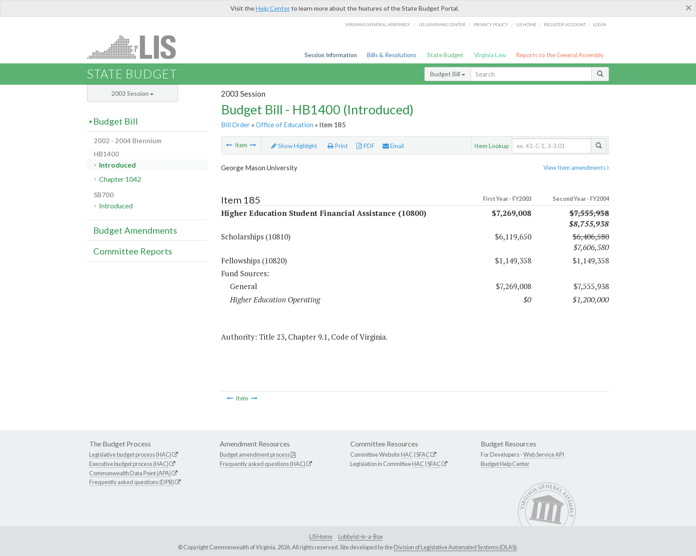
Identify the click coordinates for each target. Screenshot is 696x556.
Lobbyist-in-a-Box (360, 536)
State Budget (445, 55)
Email (393, 145)
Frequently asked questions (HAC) (262, 463)
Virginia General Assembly (377, 24)
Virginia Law (490, 55)
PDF (365, 145)
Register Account (565, 24)
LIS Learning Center (442, 24)
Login (599, 24)
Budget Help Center (505, 463)
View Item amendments (576, 167)
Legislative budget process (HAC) (130, 454)
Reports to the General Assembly (560, 55)
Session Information (330, 55)
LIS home (526, 24)
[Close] (688, 7)
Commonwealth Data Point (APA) (130, 473)
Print (338, 145)
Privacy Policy (491, 24)
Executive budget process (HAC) (129, 463)
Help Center (273, 8)
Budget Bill (447, 74)
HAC (407, 454)
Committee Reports (132, 251)
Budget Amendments (135, 230)
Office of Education (284, 125)
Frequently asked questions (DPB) (131, 482)
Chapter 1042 (120, 179)
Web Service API (543, 454)
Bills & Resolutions (391, 55)
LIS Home (320, 536)
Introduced (117, 165)
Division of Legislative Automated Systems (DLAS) (455, 547)
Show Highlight (294, 145)
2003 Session (132, 93)
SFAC (423, 454)
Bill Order (235, 125)
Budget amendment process (255, 454)
